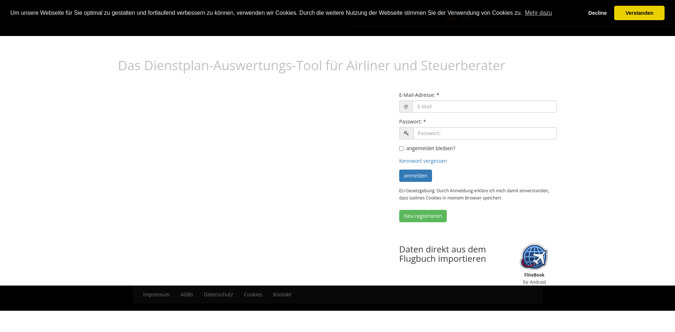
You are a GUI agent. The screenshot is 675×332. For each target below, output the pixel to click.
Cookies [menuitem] (253, 294)
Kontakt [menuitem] (282, 294)
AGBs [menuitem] (186, 294)
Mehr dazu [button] (538, 13)
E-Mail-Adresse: (417, 94)
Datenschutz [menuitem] (218, 294)
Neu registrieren (423, 215)
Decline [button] (597, 13)
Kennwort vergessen (423, 160)
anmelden (416, 175)
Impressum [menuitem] (156, 294)
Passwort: (410, 121)
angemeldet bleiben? (427, 148)
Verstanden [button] (639, 13)
